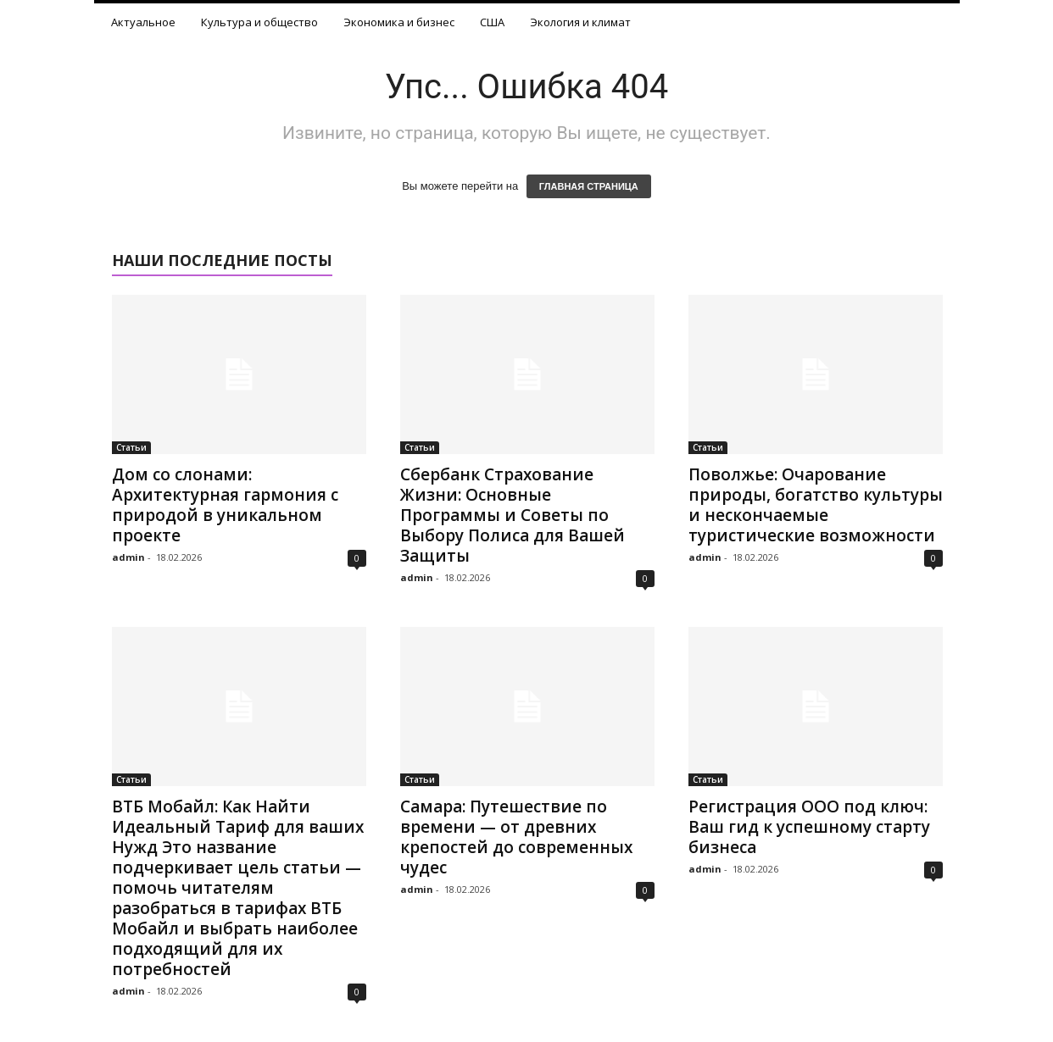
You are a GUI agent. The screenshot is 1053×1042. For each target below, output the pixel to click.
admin (128, 557)
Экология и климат (580, 22)
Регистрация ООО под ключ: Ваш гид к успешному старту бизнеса (809, 826)
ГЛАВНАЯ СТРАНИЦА (588, 186)
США (492, 22)
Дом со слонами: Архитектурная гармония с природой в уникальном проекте (225, 504)
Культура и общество (259, 22)
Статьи (131, 447)
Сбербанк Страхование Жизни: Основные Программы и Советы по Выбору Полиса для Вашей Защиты (512, 515)
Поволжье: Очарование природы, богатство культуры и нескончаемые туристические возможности (815, 504)
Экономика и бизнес (398, 22)
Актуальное (143, 22)
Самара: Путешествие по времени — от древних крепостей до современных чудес (516, 836)
